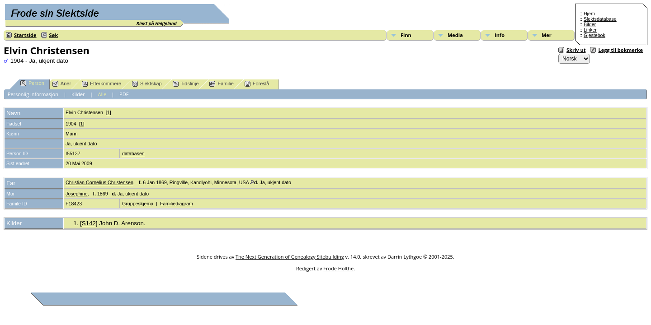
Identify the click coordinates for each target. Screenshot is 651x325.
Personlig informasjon (33, 94)
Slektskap (147, 83)
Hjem (589, 13)
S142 (89, 223)
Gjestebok (594, 35)
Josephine (77, 193)
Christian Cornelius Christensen (99, 182)
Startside (25, 35)
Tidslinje (186, 83)
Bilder (590, 24)
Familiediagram (176, 203)
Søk (53, 35)
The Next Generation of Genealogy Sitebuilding (290, 256)
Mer (547, 35)
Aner (61, 83)
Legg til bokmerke (620, 49)
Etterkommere (101, 83)
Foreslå (257, 83)
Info (500, 35)
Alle (102, 94)
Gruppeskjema (137, 203)
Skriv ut (575, 49)
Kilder (78, 94)
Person (32, 83)
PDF (123, 94)
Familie (221, 83)
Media (455, 35)
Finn (406, 35)
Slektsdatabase (600, 19)
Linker (590, 29)
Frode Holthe (338, 268)
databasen (133, 153)
